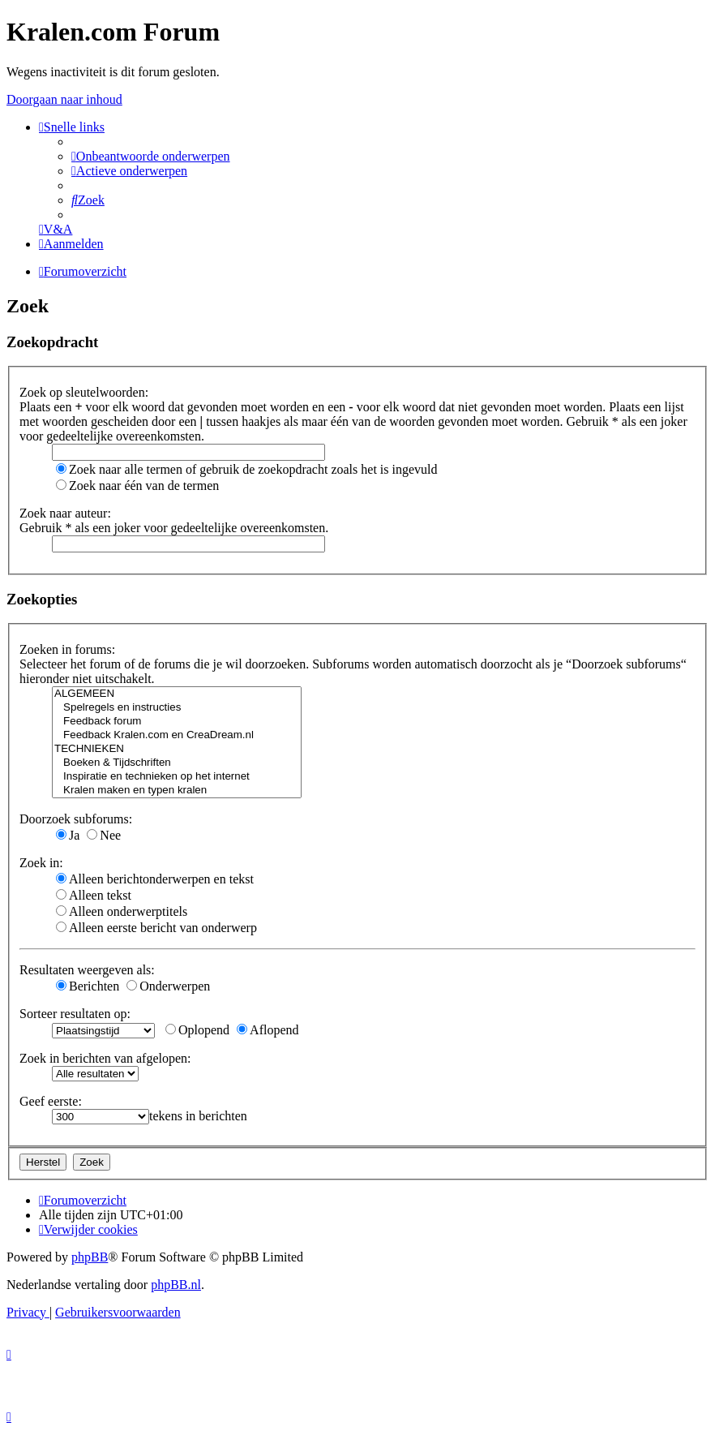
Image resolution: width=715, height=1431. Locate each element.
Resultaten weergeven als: (87, 970)
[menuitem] (150, 156)
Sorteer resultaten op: (75, 1014)
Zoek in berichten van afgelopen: (105, 1058)
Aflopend (267, 1030)
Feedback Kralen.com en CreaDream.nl (177, 735)
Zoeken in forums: (67, 649)
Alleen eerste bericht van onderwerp (156, 928)
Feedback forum (177, 721)
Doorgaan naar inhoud (64, 99)
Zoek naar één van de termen (137, 485)
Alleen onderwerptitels (121, 911)
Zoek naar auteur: (65, 513)
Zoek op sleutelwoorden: (83, 392)
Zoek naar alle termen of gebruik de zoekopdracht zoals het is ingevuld (247, 469)
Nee (104, 835)
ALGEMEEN (177, 694)
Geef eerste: (50, 1101)
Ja (67, 835)
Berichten (87, 986)
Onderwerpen (168, 986)
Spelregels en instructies (177, 708)
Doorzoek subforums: (75, 819)
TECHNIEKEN (177, 749)
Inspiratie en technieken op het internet (177, 777)
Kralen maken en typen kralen (177, 790)
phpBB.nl (176, 1284)
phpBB (89, 1257)
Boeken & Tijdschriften (177, 763)
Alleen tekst (93, 895)
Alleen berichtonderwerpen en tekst (155, 879)
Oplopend (197, 1030)
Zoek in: (41, 863)
